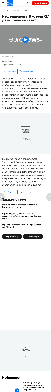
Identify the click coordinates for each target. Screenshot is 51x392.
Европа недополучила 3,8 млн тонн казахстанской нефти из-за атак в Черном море (21, 215)
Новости (10, 10)
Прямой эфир (40, 3)
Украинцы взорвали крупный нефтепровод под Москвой (21, 226)
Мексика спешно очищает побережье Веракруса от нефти (19, 206)
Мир (18, 10)
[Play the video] (25, 39)
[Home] (3, 10)
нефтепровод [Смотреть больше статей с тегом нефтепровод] (12, 236)
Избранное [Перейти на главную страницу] (11, 378)
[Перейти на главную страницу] (10, 3)
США (25, 10)
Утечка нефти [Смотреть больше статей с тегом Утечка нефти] (32, 236)
